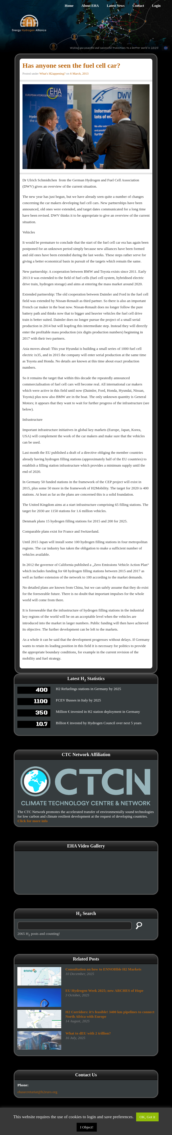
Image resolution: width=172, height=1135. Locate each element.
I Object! (86, 1127)
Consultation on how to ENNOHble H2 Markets (103, 969)
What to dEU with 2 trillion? (88, 1033)
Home (69, 6)
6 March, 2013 (79, 73)
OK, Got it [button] (147, 1117)
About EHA (90, 6)
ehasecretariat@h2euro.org (37, 1092)
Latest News (115, 6)
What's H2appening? (52, 73)
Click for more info (32, 821)
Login (156, 6)
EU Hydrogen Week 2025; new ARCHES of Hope (104, 990)
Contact (138, 6)
